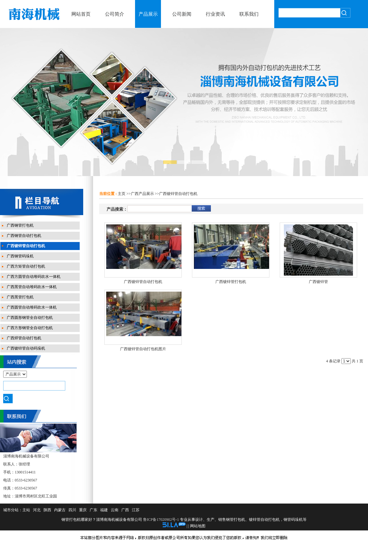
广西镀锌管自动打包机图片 (143, 349)
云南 (114, 510)
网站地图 (197, 526)
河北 (37, 510)
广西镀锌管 (318, 281)
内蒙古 (60, 510)
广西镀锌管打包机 (230, 281)
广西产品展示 (142, 193)
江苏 (136, 510)
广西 (125, 510)
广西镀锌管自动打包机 (178, 193)
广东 (93, 510)
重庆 (83, 510)
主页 (121, 193)
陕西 (47, 510)
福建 (104, 510)
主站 (26, 510)
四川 (72, 510)
